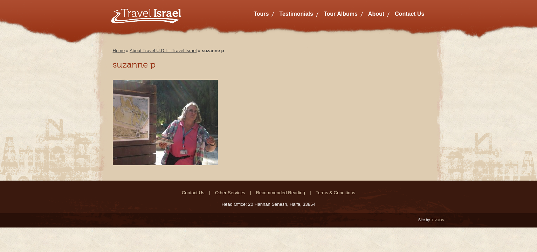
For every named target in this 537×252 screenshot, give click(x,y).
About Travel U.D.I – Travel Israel (163, 50)
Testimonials (296, 14)
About (376, 14)
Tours (261, 14)
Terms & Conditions (335, 192)
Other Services (230, 192)
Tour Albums (341, 14)
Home (119, 50)
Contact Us (409, 14)
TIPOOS (437, 220)
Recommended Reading (280, 192)
